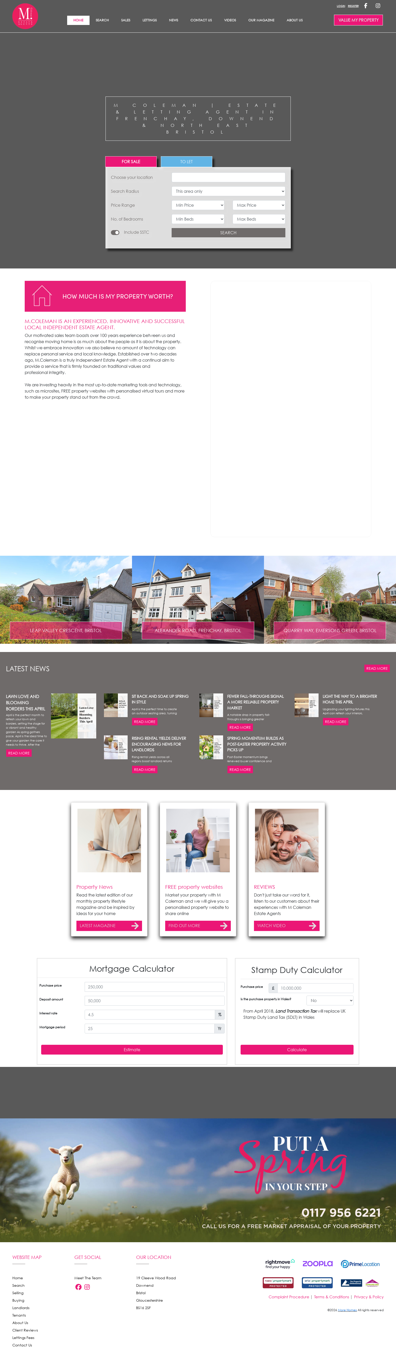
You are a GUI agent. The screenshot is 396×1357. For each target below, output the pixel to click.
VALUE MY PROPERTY (358, 20)
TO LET (186, 161)
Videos (230, 20)
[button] (33, 711)
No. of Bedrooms (127, 219)
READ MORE (377, 731)
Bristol (141, 1304)
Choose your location (132, 177)
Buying (18, 1312)
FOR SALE (131, 161)
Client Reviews (25, 1342)
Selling (17, 1304)
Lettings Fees (23, 1349)
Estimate (132, 1112)
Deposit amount (51, 1062)
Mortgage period (52, 1090)
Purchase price (50, 1048)
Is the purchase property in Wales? (266, 1062)
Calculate (297, 1112)
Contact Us (201, 20)
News (173, 20)
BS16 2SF (143, 1319)
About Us (295, 20)
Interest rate (48, 1076)
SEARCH (228, 232)
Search (102, 20)
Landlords (20, 1319)
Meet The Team (87, 1290)
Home (17, 1290)
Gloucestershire (149, 1312)
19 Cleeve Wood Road (156, 1290)
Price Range (123, 205)
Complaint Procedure (289, 1308)
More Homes (347, 1322)
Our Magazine (261, 20)
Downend (145, 1297)
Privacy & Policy (369, 1308)
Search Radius (125, 191)
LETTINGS (150, 20)
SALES (125, 20)
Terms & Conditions (331, 1308)
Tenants (19, 1327)
